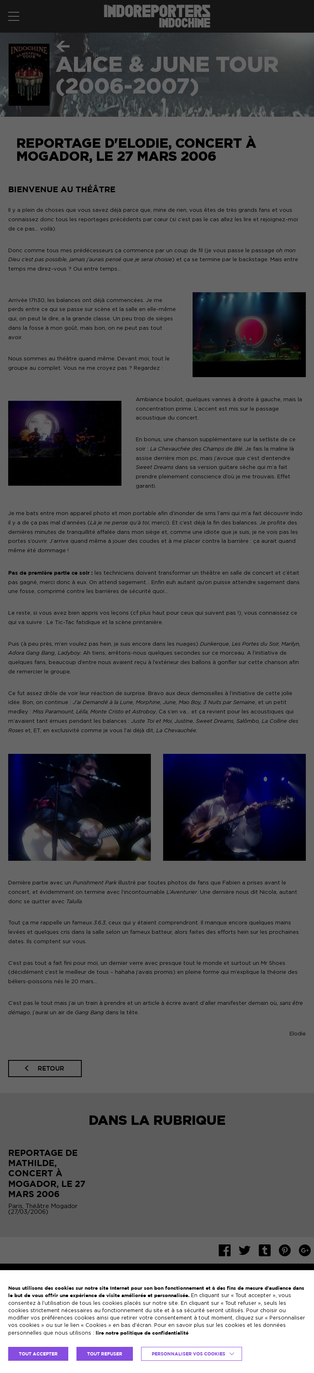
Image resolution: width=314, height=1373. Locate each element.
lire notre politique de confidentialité (142, 1332)
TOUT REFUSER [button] (104, 1353)
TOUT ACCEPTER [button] (38, 1353)
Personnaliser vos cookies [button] (188, 1353)
